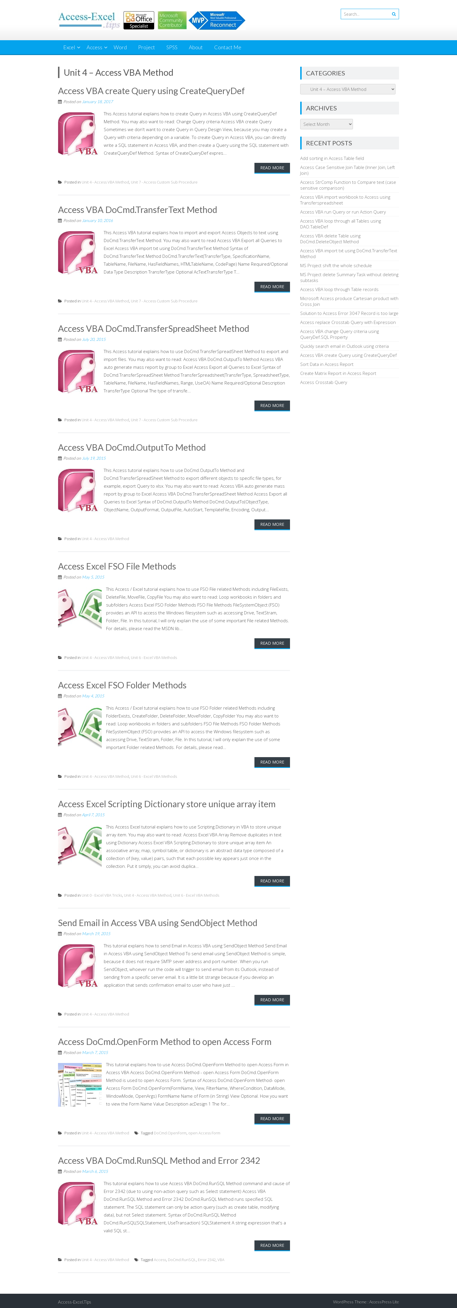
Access (94, 47)
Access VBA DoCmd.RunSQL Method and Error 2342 (159, 1158)
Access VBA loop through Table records (339, 289)
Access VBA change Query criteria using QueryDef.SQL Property (339, 334)
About (196, 47)
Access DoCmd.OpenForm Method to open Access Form (165, 1039)
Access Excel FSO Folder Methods (123, 683)
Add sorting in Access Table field (332, 158)
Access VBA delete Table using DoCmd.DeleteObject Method (330, 238)
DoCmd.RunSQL (182, 1257)
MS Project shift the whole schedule (336, 265)
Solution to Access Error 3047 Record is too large (349, 313)
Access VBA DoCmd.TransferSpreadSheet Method (154, 327)
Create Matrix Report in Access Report (338, 373)
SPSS (171, 47)
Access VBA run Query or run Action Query (343, 212)
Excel (69, 47)
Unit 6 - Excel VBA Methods (154, 656)
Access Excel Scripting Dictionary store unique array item (167, 802)
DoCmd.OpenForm (170, 1131)
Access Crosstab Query (323, 382)
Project (146, 47)
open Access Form (204, 1131)
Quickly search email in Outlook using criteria (344, 346)
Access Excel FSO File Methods (117, 565)
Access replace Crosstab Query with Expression (348, 322)
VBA (220, 1257)
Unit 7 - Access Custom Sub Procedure (164, 181)
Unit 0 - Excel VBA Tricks (102, 893)
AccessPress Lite (384, 1299)
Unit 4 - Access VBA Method (105, 181)
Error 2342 (207, 1257)
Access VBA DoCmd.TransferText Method (138, 209)
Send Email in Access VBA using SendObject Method (158, 921)
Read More (272, 167)
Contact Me (227, 47)
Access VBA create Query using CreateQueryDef (151, 90)
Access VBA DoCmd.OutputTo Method (132, 446)
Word (120, 47)
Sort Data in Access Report (327, 364)
